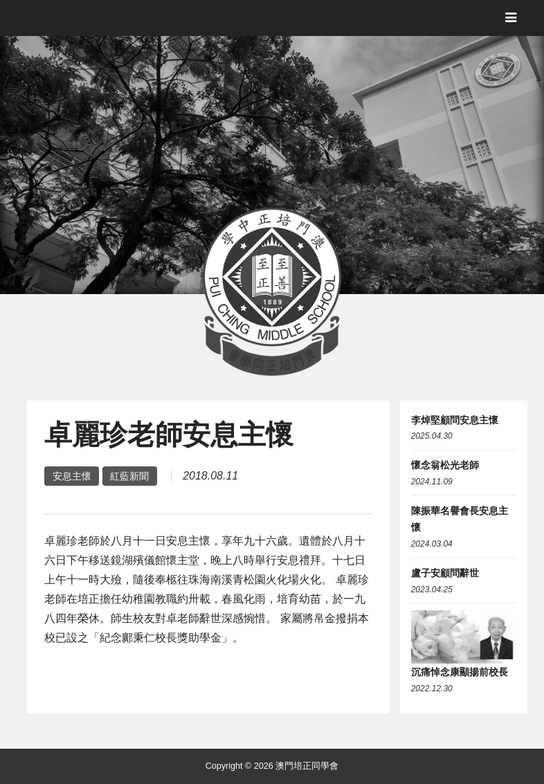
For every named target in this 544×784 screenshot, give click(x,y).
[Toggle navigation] (510, 17)
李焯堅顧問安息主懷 (454, 420)
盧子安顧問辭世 (445, 572)
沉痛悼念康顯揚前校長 (459, 671)
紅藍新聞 (129, 476)
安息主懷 (72, 476)
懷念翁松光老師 (445, 465)
